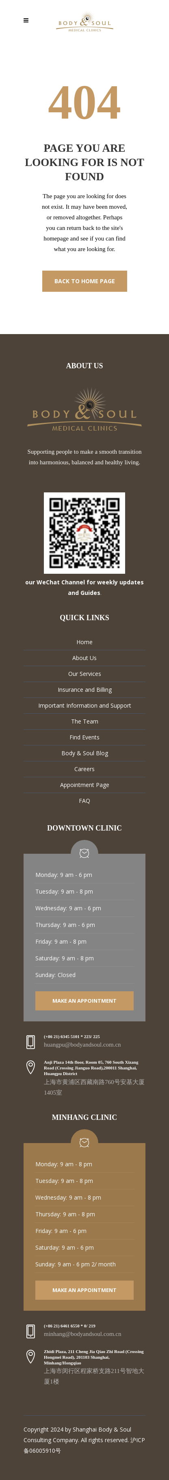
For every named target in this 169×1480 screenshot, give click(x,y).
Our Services (84, 674)
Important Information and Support (84, 705)
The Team (84, 721)
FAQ (84, 800)
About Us (84, 658)
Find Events (84, 737)
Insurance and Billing (85, 689)
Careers (84, 769)
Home (84, 642)
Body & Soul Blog (84, 753)
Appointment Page (84, 785)
